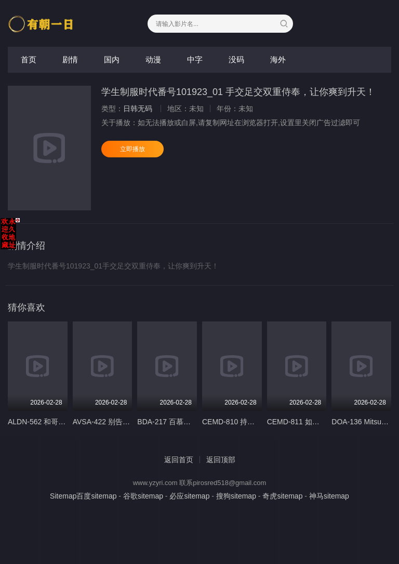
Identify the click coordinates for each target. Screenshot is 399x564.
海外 (278, 59)
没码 (236, 59)
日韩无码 (137, 108)
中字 (195, 59)
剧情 (70, 59)
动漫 (153, 59)
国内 (111, 59)
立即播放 (132, 149)
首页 (28, 59)
